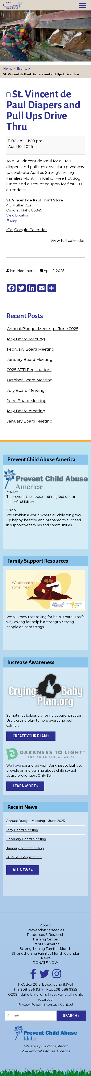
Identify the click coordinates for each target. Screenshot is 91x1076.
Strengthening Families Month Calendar (45, 954)
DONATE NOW (45, 963)
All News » (23, 870)
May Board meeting (26, 411)
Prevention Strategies (45, 930)
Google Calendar (30, 229)
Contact (67, 1005)
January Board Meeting (30, 359)
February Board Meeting (30, 349)
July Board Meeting (26, 390)
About (45, 925)
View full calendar (67, 240)
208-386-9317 (32, 989)
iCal (9, 229)
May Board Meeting (26, 339)
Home (8, 68)
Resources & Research (45, 935)
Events (22, 68)
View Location (17, 215)
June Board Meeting (27, 400)
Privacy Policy (29, 1005)
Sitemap (50, 1005)
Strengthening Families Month (45, 949)
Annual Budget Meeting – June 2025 (42, 328)
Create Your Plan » (31, 736)
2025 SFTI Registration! (29, 369)
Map (11, 221)
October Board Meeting (30, 380)
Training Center (45, 939)
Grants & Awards (45, 944)
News (45, 958)
